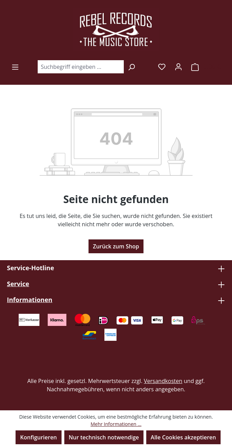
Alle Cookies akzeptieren (183, 437)
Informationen (29, 299)
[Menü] (15, 67)
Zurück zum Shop (116, 246)
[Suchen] (131, 67)
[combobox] (80, 67)
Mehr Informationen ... (116, 424)
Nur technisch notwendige (104, 437)
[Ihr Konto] (178, 66)
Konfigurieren (38, 437)
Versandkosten (163, 381)
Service (18, 284)
